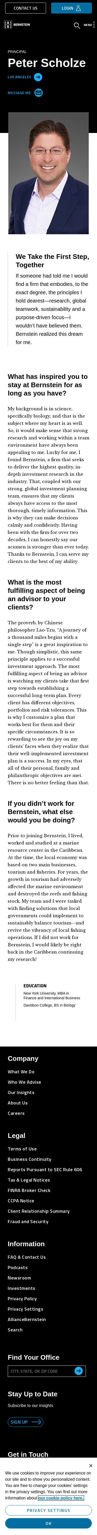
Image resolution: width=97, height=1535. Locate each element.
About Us (18, 1102)
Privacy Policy (22, 1298)
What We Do (21, 1071)
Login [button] (67, 8)
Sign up (19, 1421)
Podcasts (18, 1267)
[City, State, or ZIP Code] (47, 1371)
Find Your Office (33, 1357)
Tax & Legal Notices (29, 1179)
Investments (21, 1288)
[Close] (90, 1465)
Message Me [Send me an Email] (24, 92)
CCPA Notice (21, 1200)
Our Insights (21, 1092)
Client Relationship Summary (39, 1211)
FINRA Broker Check (29, 1190)
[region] (48, 1496)
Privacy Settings (25, 1308)
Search (15, 1329)
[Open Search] (77, 26)
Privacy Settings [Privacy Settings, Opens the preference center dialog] (48, 1510)
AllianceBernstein (27, 1319)
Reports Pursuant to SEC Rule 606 (45, 1169)
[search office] (78, 1371)
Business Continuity (29, 1159)
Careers (16, 1113)
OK (49, 1523)
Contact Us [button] (26, 8)
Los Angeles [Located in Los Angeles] (19, 76)
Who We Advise (24, 1081)
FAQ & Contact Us (27, 1257)
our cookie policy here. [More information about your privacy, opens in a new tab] (61, 1498)
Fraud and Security (28, 1221)
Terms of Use (22, 1148)
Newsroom (19, 1277)
